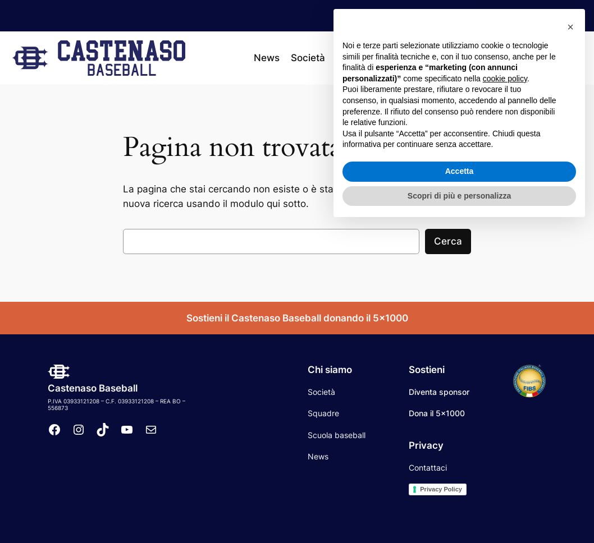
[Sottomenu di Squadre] (380, 58)
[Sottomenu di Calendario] (448, 58)
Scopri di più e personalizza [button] (459, 512)
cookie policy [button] (505, 395)
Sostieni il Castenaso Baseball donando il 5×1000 (297, 318)
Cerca (448, 241)
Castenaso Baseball (93, 388)
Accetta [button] (459, 488)
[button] (570, 344)
